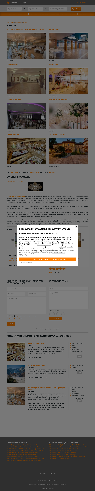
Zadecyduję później (25, 262)
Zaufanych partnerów (44, 245)
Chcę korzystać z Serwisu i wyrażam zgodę (47, 259)
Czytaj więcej (23, 255)
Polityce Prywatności (66, 247)
